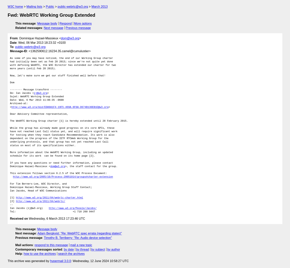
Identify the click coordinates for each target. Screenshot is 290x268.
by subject (98, 249)
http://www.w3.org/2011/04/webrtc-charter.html (49, 198)
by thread (82, 249)
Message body (47, 23)
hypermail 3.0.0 (60, 261)
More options (83, 23)
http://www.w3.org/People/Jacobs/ (73, 208)
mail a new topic (81, 245)
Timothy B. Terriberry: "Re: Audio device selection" (78, 237)
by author (113, 249)
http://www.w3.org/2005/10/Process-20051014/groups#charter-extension (63, 177)
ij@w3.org (40, 93)
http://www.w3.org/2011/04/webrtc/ (40, 201)
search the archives (71, 253)
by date (69, 249)
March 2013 (99, 6)
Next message (53, 28)
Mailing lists (34, 6)
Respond (66, 23)
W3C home (15, 6)
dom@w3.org (70, 38)
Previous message (78, 28)
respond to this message (51, 245)
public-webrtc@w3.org (73, 6)
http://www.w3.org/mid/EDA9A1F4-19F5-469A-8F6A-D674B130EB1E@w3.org (60, 107)
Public (50, 6)
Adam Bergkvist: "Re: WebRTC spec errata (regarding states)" (80, 233)
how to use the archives (40, 253)
